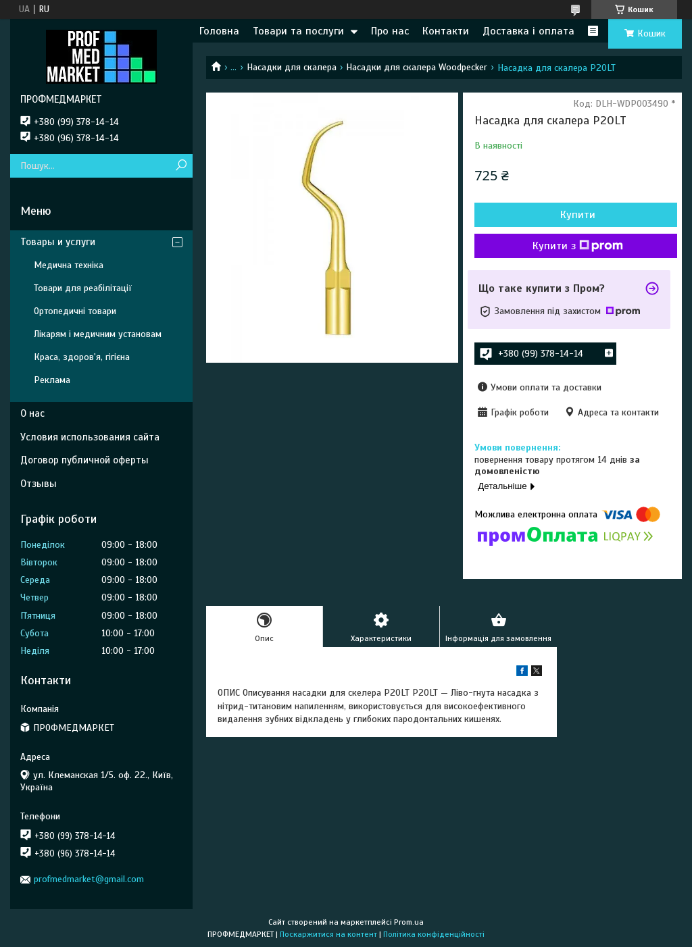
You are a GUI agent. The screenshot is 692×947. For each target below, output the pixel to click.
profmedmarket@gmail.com (89, 879)
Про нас (390, 31)
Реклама (52, 380)
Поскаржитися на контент (328, 934)
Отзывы (38, 484)
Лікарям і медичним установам (98, 334)
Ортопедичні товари (75, 311)
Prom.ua (409, 922)
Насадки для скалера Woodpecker (416, 67)
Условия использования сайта (89, 437)
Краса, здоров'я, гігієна (82, 357)
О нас (32, 413)
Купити (577, 215)
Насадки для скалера (292, 67)
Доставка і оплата (528, 31)
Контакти (445, 31)
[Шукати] (181, 166)
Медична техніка (68, 265)
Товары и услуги (57, 242)
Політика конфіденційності (434, 934)
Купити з (578, 246)
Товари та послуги (298, 31)
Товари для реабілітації (83, 288)
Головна (219, 31)
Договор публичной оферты (84, 460)
